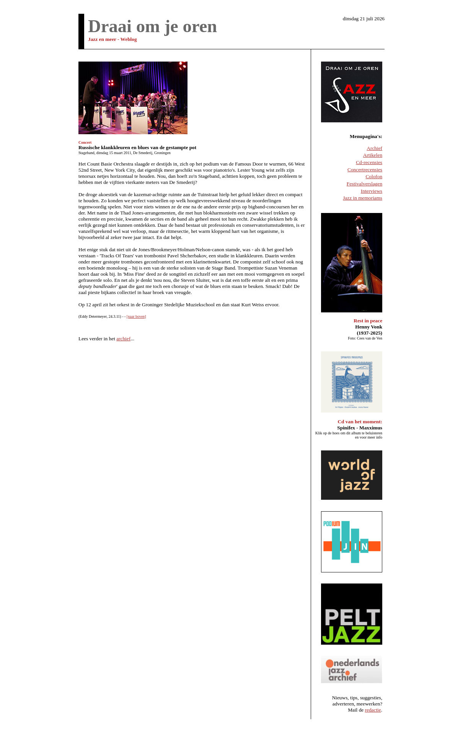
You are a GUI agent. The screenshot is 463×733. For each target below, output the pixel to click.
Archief (374, 148)
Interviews (371, 191)
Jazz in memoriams (362, 198)
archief (123, 338)
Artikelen (372, 155)
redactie (373, 710)
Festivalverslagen (364, 184)
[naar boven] (136, 316)
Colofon (373, 176)
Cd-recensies (369, 162)
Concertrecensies (364, 169)
